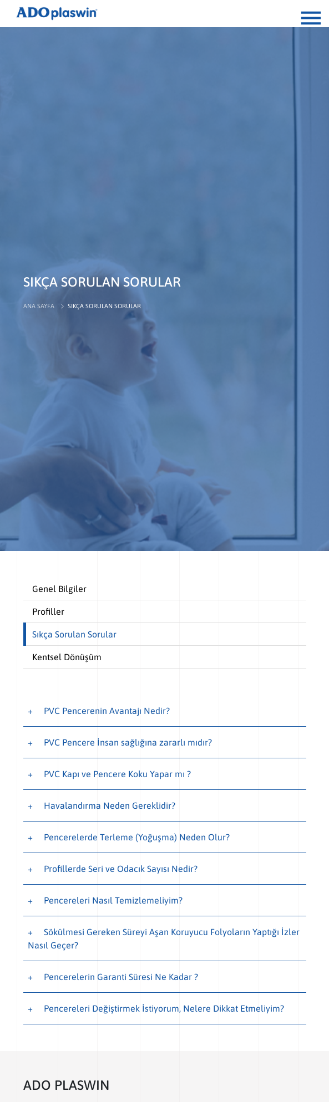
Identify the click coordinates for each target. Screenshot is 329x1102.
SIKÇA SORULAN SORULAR (104, 306)
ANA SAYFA (38, 306)
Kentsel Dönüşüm (67, 657)
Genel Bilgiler (59, 589)
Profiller (48, 611)
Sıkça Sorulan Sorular (74, 634)
